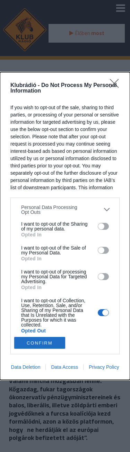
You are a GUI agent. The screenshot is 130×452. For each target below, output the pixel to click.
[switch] (103, 226)
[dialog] (65, 226)
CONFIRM (40, 343)
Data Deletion (26, 367)
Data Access (64, 367)
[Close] (116, 85)
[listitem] (65, 210)
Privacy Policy (104, 367)
